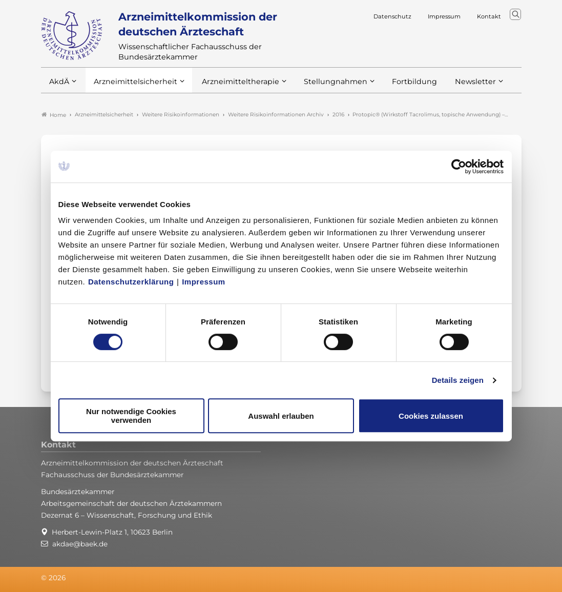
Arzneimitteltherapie (232, 86)
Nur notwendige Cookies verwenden (131, 415)
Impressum (203, 281)
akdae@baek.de (80, 544)
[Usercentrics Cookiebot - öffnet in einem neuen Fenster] (459, 166)
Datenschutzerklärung (131, 281)
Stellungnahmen (322, 86)
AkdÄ (58, 86)
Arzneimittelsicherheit (132, 86)
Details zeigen (458, 380)
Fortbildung (397, 86)
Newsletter (454, 86)
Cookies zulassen (431, 416)
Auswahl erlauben (281, 416)
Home (53, 114)
